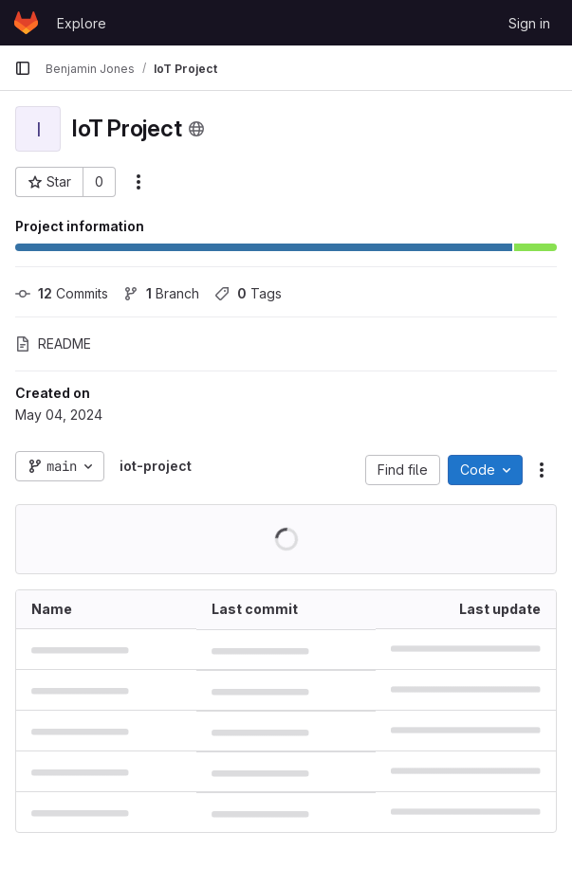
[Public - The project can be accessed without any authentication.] (196, 128)
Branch (161, 293)
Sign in (529, 23)
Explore (81, 23)
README (53, 343)
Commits (61, 293)
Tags (248, 293)
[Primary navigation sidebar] (23, 68)
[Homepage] (26, 23)
